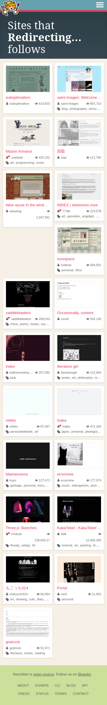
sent (62, 594)
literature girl (67, 366)
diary (40, 599)
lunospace (66, 259)
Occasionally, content (75, 313)
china (14, 324)
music (40, 162)
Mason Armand (19, 151)
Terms (60, 694)
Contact (81, 694)
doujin (50, 599)
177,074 (93, 480)
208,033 (42, 319)
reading (46, 324)
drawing (98, 545)
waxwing (13, 211)
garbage (16, 485)
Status (42, 694)
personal (94, 108)
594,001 (93, 265)
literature (16, 653)
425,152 (42, 157)
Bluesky (84, 674)
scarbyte (14, 157)
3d (33, 545)
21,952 (94, 594)
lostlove (64, 265)
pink (13, 377)
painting (85, 545)
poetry (24, 324)
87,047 (43, 426)
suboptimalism (18, 97)
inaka (61, 420)
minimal (67, 545)
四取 (61, 151)
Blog (71, 685)
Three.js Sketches (21, 528)
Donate (42, 685)
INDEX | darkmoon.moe (77, 205)
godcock (13, 642)
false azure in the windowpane (28, 205)
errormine (65, 474)
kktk (61, 534)
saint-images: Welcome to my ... (79, 97)
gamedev (73, 216)
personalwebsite (21, 431)
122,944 (93, 372)
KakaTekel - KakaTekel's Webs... (79, 528)
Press (24, 694)
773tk (63, 211)
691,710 (93, 103)
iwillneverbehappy (20, 372)
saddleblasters (18, 313)
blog (64, 108)
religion (99, 377)
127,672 (42, 480)
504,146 (93, 319)
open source (43, 674)
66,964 (43, 594)
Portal (62, 588)
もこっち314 (17, 588)
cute (32, 599)
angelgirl (88, 216)
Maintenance (17, 474)
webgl (26, 545)
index (10, 366)
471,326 (93, 426)
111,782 (93, 157)
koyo (11, 480)
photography (78, 108)
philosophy (85, 377)
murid (63, 319)
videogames (80, 485)
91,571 (43, 648)
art (12, 162)
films (79, 270)
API (84, 685)
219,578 (93, 211)
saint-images (67, 103)
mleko (11, 420)
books (35, 324)
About (23, 685)
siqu (61, 157)
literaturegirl (67, 372)
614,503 (42, 103)
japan (65, 431)
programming (25, 162)
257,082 (42, 372)
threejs (14, 545)
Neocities (21, 674)
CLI (57, 685)
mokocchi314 (17, 594)
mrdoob (14, 534)
